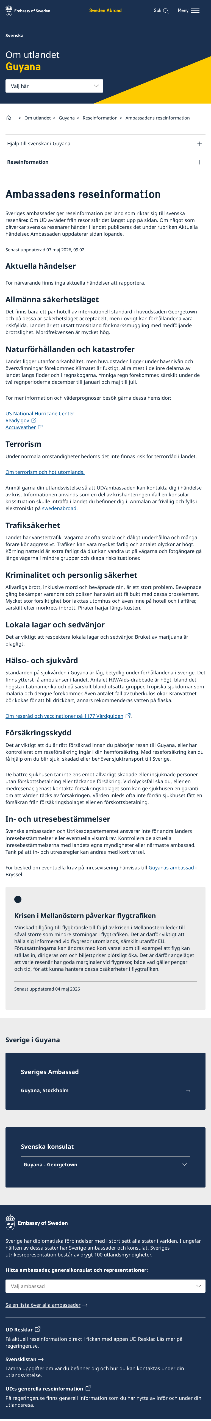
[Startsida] (10, 117)
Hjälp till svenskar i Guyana (38, 143)
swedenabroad (59, 510)
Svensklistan (21, 1361)
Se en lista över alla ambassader (42, 1306)
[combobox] (54, 86)
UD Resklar (19, 1331)
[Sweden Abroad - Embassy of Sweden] (32, 10)
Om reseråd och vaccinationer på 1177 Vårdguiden (64, 717)
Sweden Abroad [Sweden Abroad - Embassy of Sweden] (105, 10)
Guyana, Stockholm (45, 1092)
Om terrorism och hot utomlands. (45, 474)
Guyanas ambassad (171, 869)
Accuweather (20, 429)
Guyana (67, 118)
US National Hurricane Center (39, 415)
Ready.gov (17, 422)
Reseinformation (100, 118)
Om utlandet (37, 118)
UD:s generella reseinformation (44, 1390)
